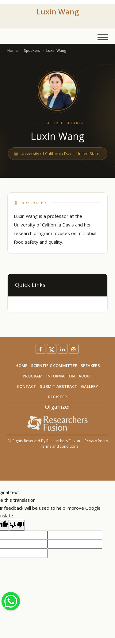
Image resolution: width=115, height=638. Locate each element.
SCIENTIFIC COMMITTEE (54, 365)
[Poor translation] (17, 525)
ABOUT (86, 376)
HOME (21, 365)
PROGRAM (33, 376)
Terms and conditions (59, 446)
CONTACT (26, 386)
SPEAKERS (90, 365)
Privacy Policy (96, 440)
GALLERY (89, 386)
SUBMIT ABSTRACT (58, 386)
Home (12, 50)
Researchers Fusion (63, 440)
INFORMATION (60, 376)
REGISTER (57, 397)
